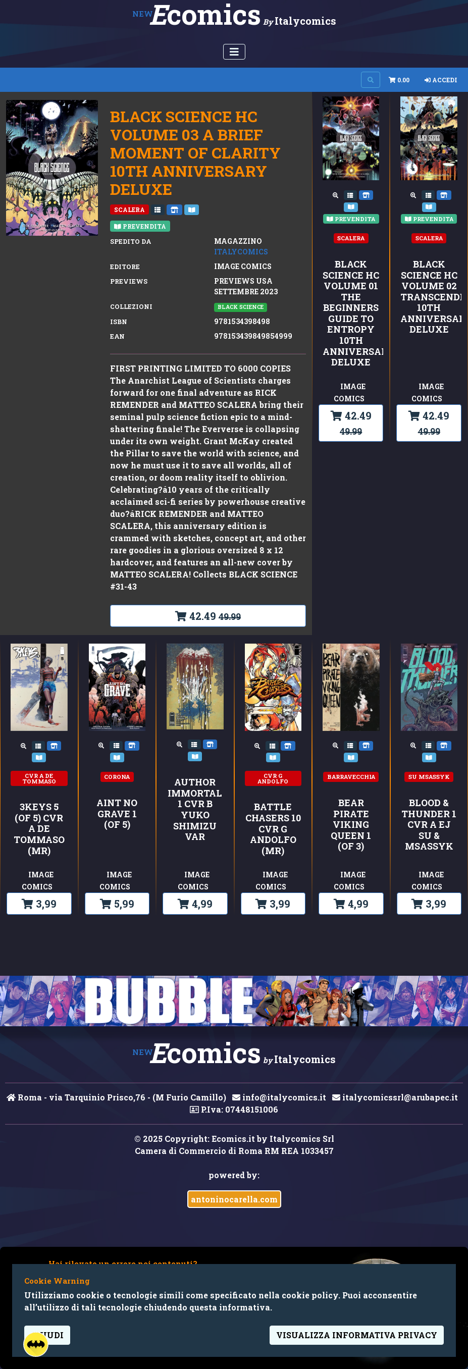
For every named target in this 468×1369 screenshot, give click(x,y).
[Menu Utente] (234, 52)
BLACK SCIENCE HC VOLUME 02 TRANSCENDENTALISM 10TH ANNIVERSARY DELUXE (428, 297)
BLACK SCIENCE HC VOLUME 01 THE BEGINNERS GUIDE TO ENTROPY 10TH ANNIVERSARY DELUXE (351, 313)
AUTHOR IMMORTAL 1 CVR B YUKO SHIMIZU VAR (195, 810)
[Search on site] (370, 80)
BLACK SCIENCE (241, 306)
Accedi (441, 80)
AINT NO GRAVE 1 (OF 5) (116, 814)
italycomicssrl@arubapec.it (395, 1097)
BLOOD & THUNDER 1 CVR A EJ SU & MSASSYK (428, 825)
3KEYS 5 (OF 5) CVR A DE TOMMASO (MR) (39, 829)
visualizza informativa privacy (356, 1335)
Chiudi (47, 1335)
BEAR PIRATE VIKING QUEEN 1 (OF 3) (351, 825)
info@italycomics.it (279, 1097)
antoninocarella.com (234, 1199)
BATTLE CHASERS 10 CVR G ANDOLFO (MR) (273, 829)
